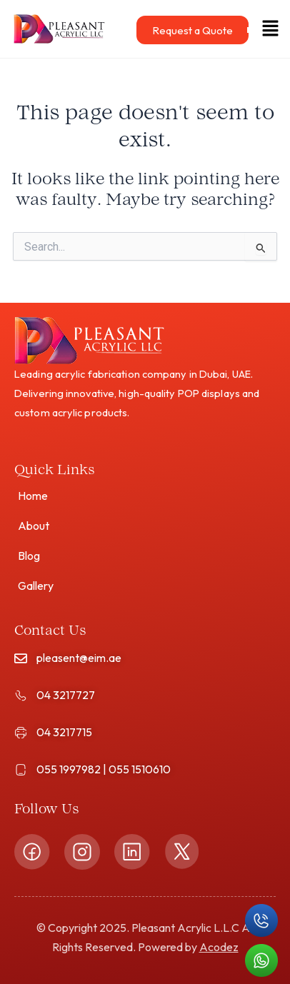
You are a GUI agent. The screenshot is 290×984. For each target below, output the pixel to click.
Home (33, 495)
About (33, 525)
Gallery (36, 585)
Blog (29, 555)
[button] (262, 29)
